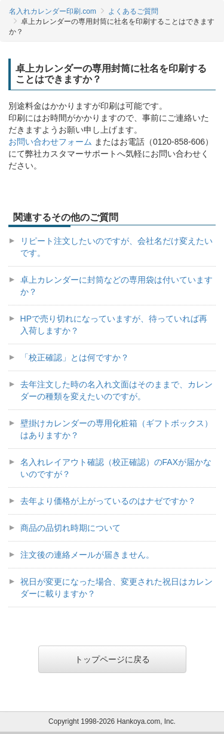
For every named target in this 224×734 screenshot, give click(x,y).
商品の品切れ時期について (70, 528)
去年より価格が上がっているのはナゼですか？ (108, 501)
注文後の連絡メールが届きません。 (87, 554)
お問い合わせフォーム (50, 141)
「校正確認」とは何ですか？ (74, 357)
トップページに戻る (112, 659)
